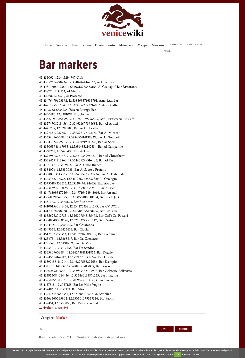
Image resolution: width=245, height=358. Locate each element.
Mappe (142, 45)
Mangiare (126, 45)
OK (177, 354)
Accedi (167, 51)
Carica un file (194, 44)
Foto (75, 45)
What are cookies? (190, 354)
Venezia (61, 45)
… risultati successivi (53, 307)
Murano (158, 45)
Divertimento (105, 45)
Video (86, 45)
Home (47, 45)
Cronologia (177, 44)
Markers (62, 317)
